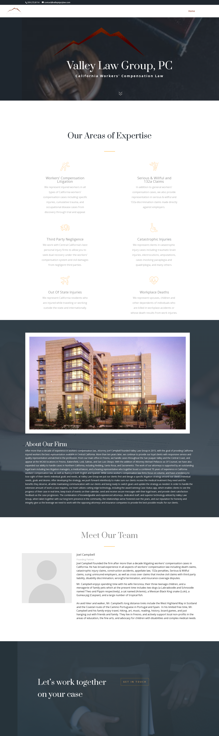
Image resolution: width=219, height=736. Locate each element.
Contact (203, 11)
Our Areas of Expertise (109, 136)
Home (191, 11)
